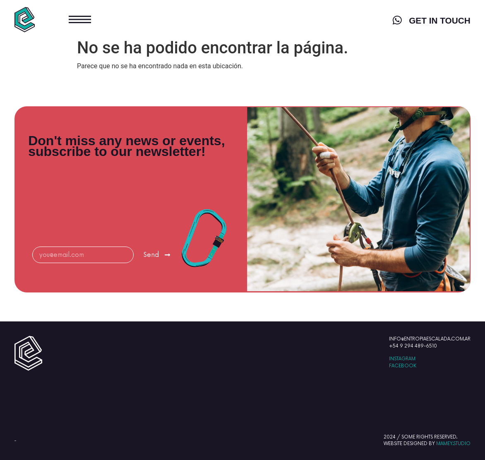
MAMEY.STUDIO (453, 443)
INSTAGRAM (402, 359)
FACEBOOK (402, 366)
